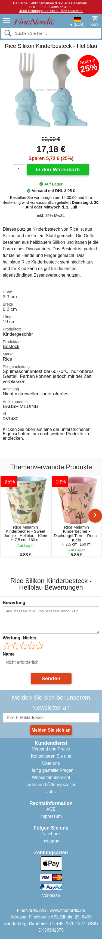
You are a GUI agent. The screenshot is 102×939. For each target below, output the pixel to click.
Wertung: (19, 638)
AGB (51, 809)
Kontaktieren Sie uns (51, 756)
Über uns (51, 763)
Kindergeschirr (18, 334)
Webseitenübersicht (51, 777)
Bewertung (14, 602)
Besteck (11, 346)
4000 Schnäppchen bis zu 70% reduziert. (51, 11)
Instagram (51, 841)
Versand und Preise (51, 749)
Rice (7, 359)
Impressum (51, 816)
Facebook (50, 833)
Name (9, 654)
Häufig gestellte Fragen (51, 770)
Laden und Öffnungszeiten (51, 784)
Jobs (51, 791)
